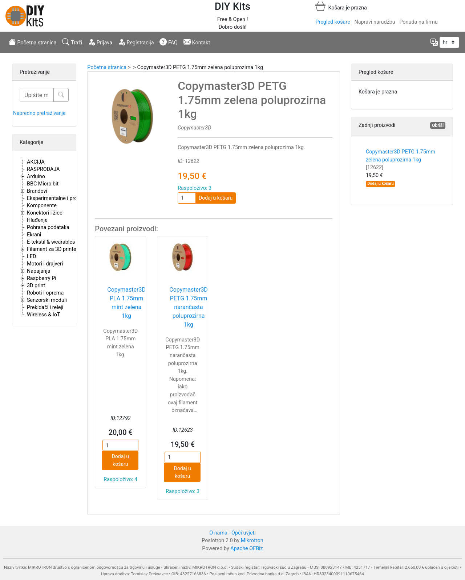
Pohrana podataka (48, 227)
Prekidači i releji (45, 307)
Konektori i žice (44, 213)
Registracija (136, 41)
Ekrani (34, 235)
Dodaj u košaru (215, 198)
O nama (218, 533)
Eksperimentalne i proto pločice (63, 198)
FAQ (168, 41)
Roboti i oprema (45, 293)
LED (31, 256)
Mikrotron (252, 540)
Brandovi (37, 191)
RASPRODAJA (43, 169)
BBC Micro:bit (42, 184)
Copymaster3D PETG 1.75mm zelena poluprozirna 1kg (400, 160)
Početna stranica (32, 41)
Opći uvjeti (243, 533)
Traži (72, 41)
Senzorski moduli (47, 300)
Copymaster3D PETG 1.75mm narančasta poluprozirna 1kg (188, 307)
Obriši (438, 125)
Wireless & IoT (43, 315)
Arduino (36, 176)
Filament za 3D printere (54, 249)
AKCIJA (36, 162)
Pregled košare (332, 22)
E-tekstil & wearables (51, 242)
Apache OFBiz (246, 548)
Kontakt (196, 41)
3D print (36, 286)
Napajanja (38, 271)
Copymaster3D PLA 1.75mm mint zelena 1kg (126, 302)
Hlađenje (37, 220)
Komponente (42, 206)
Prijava (100, 41)
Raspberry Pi (41, 278)
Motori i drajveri (45, 264)
